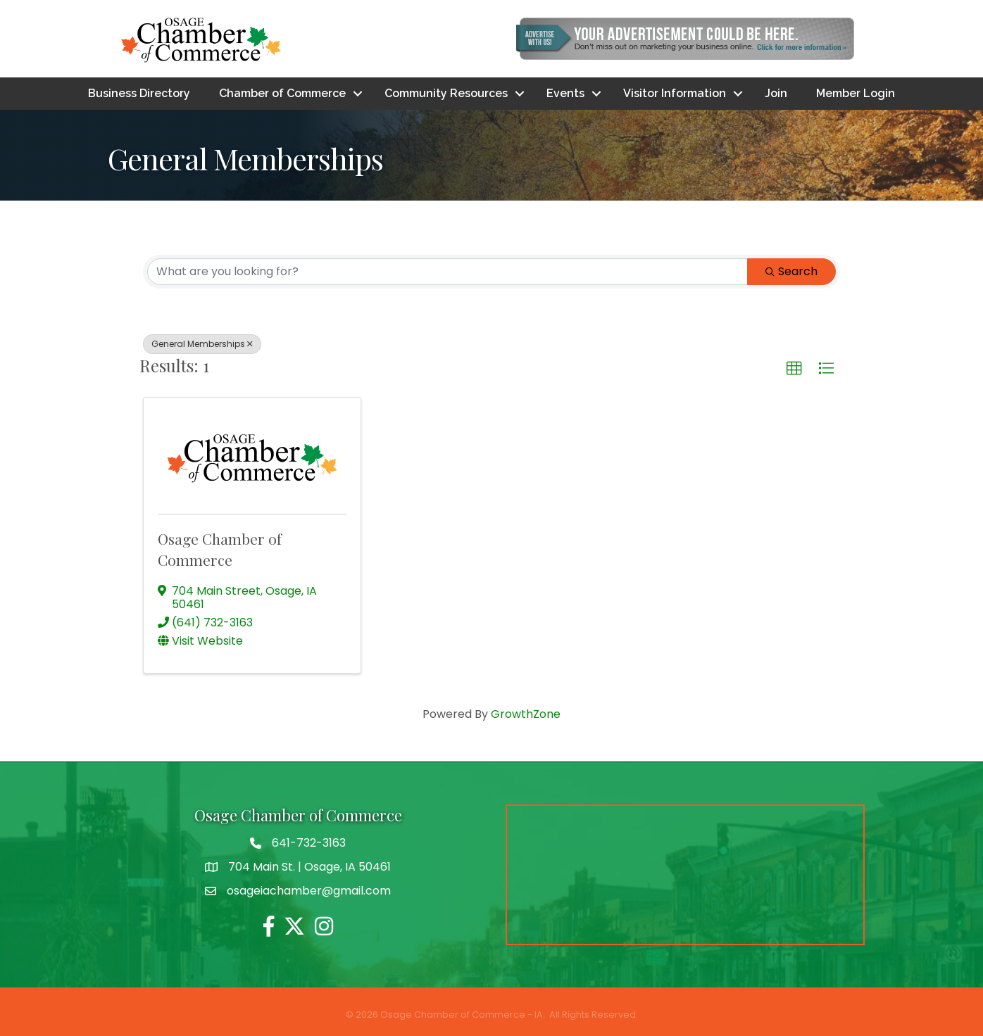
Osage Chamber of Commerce (220, 549)
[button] (794, 369)
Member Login (855, 93)
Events (565, 93)
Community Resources (446, 93)
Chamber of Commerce (282, 93)
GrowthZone (526, 714)
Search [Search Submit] (791, 271)
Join (776, 93)
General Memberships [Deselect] (202, 344)
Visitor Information (674, 93)
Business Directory (139, 93)
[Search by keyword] (447, 271)
